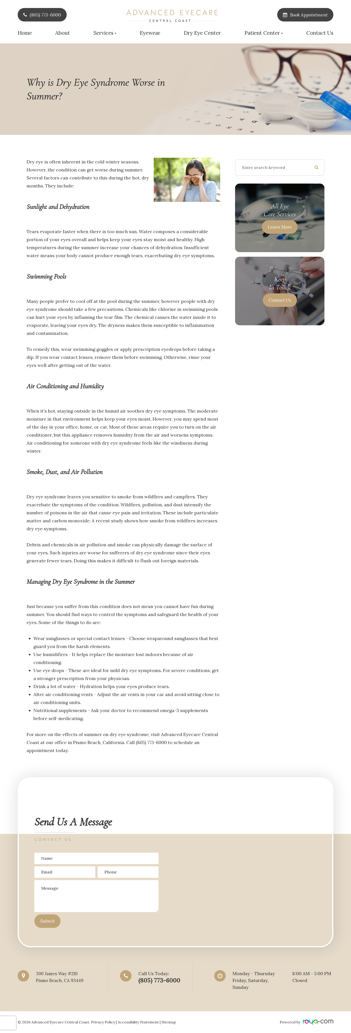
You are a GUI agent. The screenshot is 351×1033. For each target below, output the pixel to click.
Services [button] (104, 32)
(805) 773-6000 (45, 15)
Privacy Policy (103, 1022)
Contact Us (319, 32)
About (62, 32)
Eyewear (150, 32)
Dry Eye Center (202, 32)
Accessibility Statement (138, 1022)
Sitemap (169, 1022)
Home (25, 32)
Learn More (280, 227)
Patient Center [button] (263, 32)
